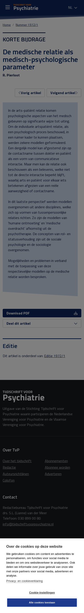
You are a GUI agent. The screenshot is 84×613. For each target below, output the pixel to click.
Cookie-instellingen (42, 592)
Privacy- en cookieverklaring (24, 581)
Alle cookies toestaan (42, 602)
